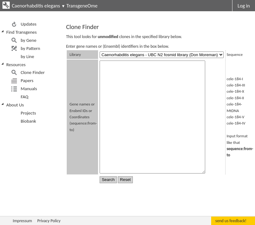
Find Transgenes (21, 32)
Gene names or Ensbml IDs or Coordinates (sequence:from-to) (83, 117)
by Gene (28, 40)
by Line (27, 56)
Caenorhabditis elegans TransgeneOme (55, 5)
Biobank (28, 121)
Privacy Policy (48, 220)
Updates (29, 24)
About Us (15, 105)
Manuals (29, 88)
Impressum (22, 220)
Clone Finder (33, 72)
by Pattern (30, 48)
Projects (28, 113)
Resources (16, 64)
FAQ (25, 97)
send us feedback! (230, 220)
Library (75, 54)
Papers (27, 80)
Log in (244, 5)
